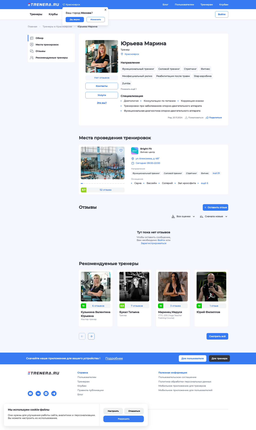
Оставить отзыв (215, 207)
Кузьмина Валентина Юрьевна (95, 314)
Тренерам (206, 4)
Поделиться (214, 117)
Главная (32, 26)
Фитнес (205, 173)
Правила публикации (90, 390)
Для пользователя (192, 358)
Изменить (95, 19)
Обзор (36, 38)
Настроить (113, 411)
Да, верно (75, 19)
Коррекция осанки (192, 100)
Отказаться (134, 411)
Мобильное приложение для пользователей (185, 390)
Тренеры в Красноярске (57, 26)
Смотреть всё (217, 336)
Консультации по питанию (160, 100)
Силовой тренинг (173, 173)
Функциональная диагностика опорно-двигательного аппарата (162, 110)
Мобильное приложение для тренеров (182, 385)
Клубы (53, 14)
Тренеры (36, 14)
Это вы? (102, 102)
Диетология (131, 100)
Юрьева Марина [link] (87, 26)
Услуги (102, 95)
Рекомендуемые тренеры (49, 58)
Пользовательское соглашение (177, 377)
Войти (221, 14)
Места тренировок (44, 45)
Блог (165, 4)
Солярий (167, 183)
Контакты (102, 86)
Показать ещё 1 (128, 89)
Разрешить (123, 419)
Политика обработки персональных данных (184, 381)
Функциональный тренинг (146, 173)
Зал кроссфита (187, 183)
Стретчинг (191, 173)
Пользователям (184, 4)
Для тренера (219, 358)
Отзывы (37, 51)
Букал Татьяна (129, 312)
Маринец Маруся (170, 312)
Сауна (137, 183)
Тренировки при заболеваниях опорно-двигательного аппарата (163, 105)
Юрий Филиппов (208, 312)
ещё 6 (204, 183)
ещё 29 (216, 173)
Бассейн (152, 183)
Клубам (223, 4)
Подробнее (114, 358)
